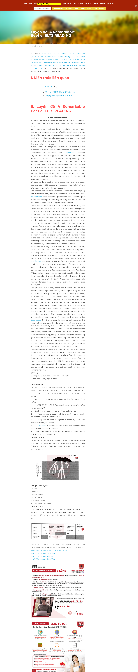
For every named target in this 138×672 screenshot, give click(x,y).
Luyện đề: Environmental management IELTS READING (87, 643)
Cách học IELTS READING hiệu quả (60, 86)
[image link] (69, 371)
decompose (91, 253)
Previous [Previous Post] (34, 639)
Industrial (94, 135)
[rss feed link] (106, 650)
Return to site (36, 650)
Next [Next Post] (72, 639)
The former (67, 211)
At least (39, 335)
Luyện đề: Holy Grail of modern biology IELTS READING (48, 643)
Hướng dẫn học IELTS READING (59, 90)
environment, (71, 164)
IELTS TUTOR (47, 80)
